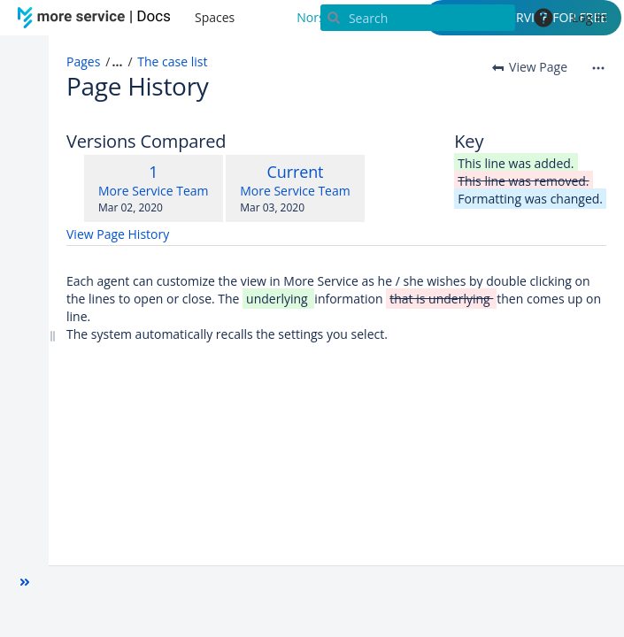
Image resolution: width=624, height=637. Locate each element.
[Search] (417, 17)
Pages (83, 61)
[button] (25, 582)
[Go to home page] (97, 17)
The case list (172, 61)
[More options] (598, 67)
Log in (589, 17)
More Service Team (153, 190)
